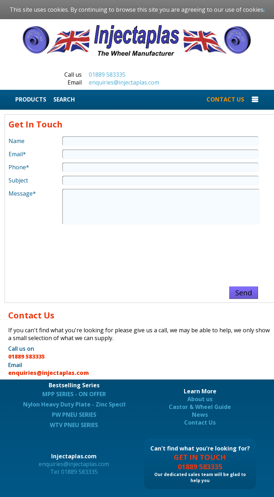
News (200, 415)
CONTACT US (225, 99)
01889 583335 (107, 74)
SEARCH (64, 99)
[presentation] (140, 252)
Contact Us (200, 422)
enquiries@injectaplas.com (124, 82)
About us (200, 399)
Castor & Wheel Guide (200, 407)
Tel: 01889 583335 (74, 472)
